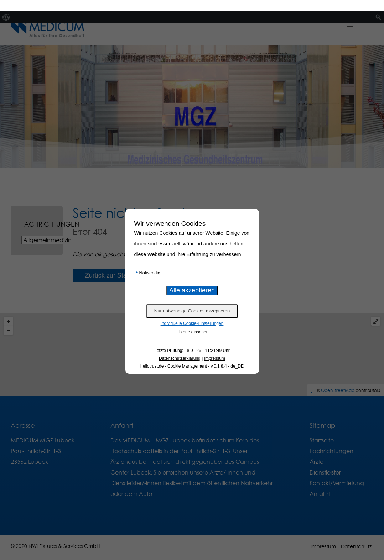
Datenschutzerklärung (180, 346)
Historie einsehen (192, 320)
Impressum (214, 346)
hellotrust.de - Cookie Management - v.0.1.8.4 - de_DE (192, 354)
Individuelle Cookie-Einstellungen (192, 312)
